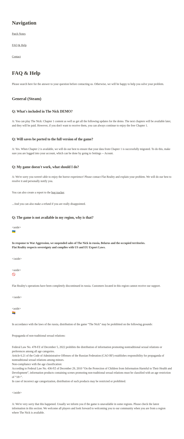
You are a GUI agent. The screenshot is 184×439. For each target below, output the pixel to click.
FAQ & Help (19, 45)
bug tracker (57, 192)
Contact (16, 56)
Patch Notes (19, 33)
